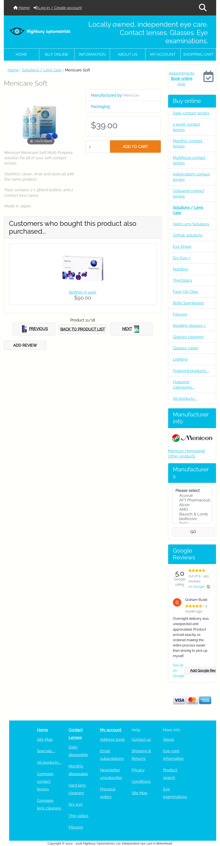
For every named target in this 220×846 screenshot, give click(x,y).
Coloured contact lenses (188, 193)
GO (193, 532)
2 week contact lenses (186, 127)
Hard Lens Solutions (191, 224)
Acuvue (192, 495)
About (168, 739)
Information (92, 54)
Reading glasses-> (189, 325)
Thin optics (78, 816)
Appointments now (181, 78)
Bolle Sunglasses (188, 303)
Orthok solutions (188, 235)
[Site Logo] (40, 31)
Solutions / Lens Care (42, 70)
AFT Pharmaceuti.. (192, 500)
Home (21, 8)
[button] (203, 8)
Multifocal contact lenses (189, 160)
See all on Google (178, 670)
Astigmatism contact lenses (191, 177)
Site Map (45, 739)
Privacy (138, 770)
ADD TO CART (135, 146)
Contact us (141, 739)
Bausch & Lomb (192, 514)
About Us (127, 54)
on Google (199, 587)
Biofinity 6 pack (82, 292)
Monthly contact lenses (187, 143)
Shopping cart (198, 54)
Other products (181, 456)
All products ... (185, 398)
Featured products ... (191, 371)
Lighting (180, 359)
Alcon (192, 505)
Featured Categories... (183, 384)
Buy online (56, 54)
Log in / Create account (58, 8)
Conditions (141, 781)
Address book (112, 739)
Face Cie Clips (185, 291)
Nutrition (180, 269)
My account (163, 54)
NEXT (131, 329)
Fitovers (180, 314)
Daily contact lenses (191, 113)
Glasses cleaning (188, 337)
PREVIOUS (34, 329)
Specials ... (46, 751)
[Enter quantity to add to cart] (98, 146)
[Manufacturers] (192, 505)
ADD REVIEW (25, 345)
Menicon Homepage (186, 451)
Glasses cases (185, 348)
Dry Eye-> (181, 258)
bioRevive (192, 519)
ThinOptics (182, 280)
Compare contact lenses (45, 781)
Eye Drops (182, 246)
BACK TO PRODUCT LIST (82, 329)
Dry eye (76, 804)
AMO (192, 509)
